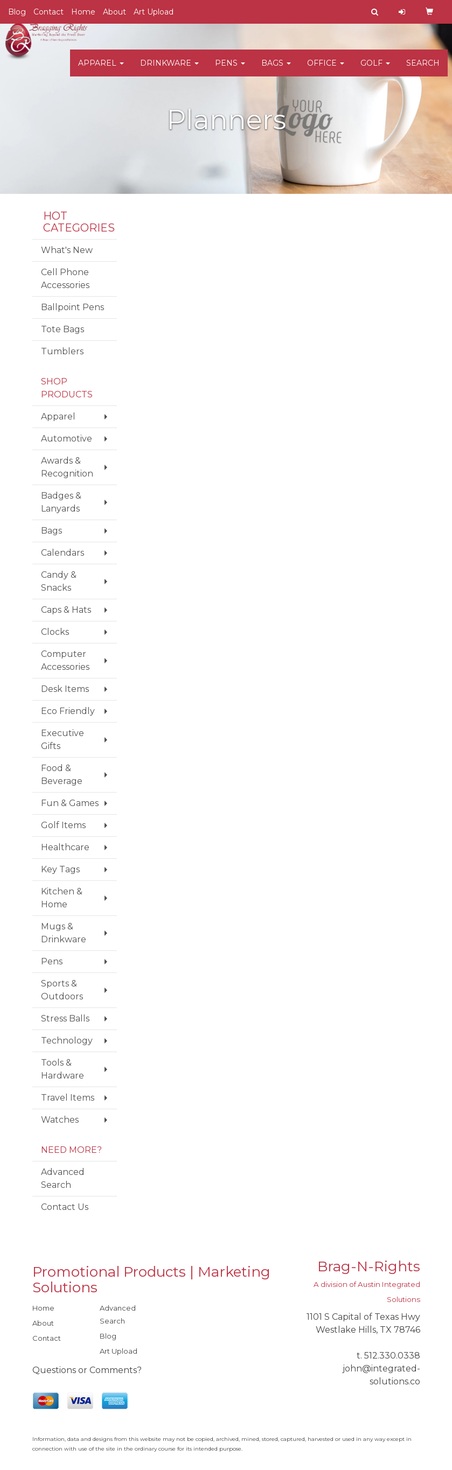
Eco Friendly (68, 711)
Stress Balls (65, 1018)
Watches (60, 1120)
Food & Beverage (61, 774)
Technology (67, 1040)
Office (325, 70)
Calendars (62, 553)
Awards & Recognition (67, 467)
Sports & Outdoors (62, 990)
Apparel (101, 70)
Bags (276, 70)
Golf (375, 70)
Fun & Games (70, 803)
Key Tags (60, 869)
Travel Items (67, 1098)
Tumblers (62, 351)
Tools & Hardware (62, 1069)
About (114, 12)
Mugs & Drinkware (63, 932)
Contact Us (64, 1207)
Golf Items (63, 825)
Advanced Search (63, 1178)
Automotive (66, 438)
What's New (67, 250)
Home (83, 12)
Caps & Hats (66, 610)
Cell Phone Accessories (65, 278)
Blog (17, 12)
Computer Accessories (65, 660)
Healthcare (65, 847)
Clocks (55, 632)
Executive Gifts (62, 739)
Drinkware (169, 70)
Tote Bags (62, 329)
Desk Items (65, 689)
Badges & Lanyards (61, 502)
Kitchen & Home (61, 897)
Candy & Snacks (59, 581)
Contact (48, 12)
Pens (230, 70)
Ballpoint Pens (72, 307)
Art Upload (153, 12)
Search (423, 70)
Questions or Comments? (87, 1370)
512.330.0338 (392, 1355)
